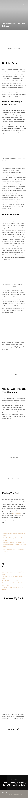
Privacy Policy (5, 792)
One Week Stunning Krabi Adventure (13, 542)
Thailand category (17, 513)
